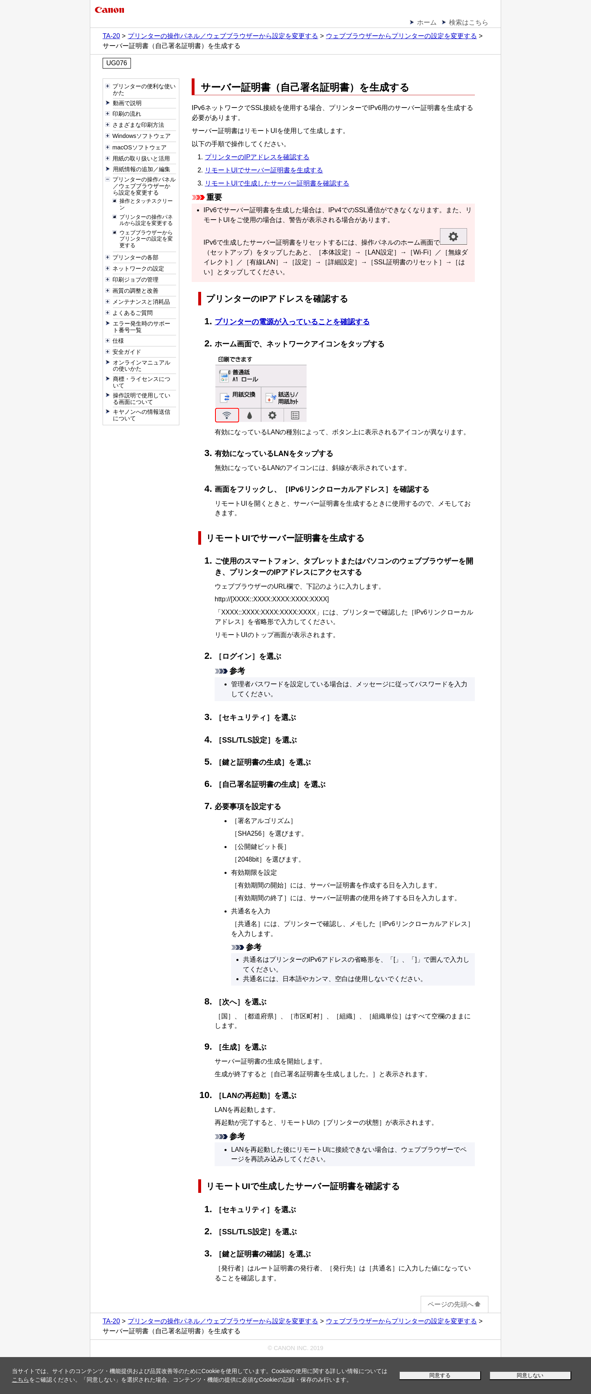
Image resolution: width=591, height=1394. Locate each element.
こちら (20, 1379)
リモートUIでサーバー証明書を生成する (264, 170)
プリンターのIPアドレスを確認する (257, 157)
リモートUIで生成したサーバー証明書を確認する (277, 183)
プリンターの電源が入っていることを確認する (292, 322)
